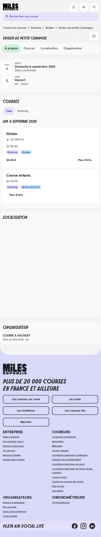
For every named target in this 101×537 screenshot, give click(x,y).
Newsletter (58, 441)
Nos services (9, 507)
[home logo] (15, 369)
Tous (9, 110)
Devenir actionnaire (13, 446)
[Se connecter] (74, 7)
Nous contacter (11, 437)
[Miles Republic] (10, 6)
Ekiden (49, 27)
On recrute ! (9, 450)
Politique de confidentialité (66, 459)
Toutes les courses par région (68, 481)
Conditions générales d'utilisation (70, 455)
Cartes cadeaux (60, 450)
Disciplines (57, 490)
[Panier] (84, 7)
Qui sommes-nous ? (13, 441)
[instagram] (85, 526)
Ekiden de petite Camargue (75, 27)
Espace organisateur (14, 502)
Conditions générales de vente (68, 464)
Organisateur (73, 48)
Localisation (49, 48)
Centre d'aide (10, 516)
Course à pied (59, 477)
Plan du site (58, 486)
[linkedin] (93, 526)
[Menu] (94, 7)
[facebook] (76, 526)
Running (36, 27)
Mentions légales (12, 455)
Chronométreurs (61, 502)
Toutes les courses (14, 27)
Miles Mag (57, 446)
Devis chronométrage (14, 511)
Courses (29, 48)
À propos (11, 48)
